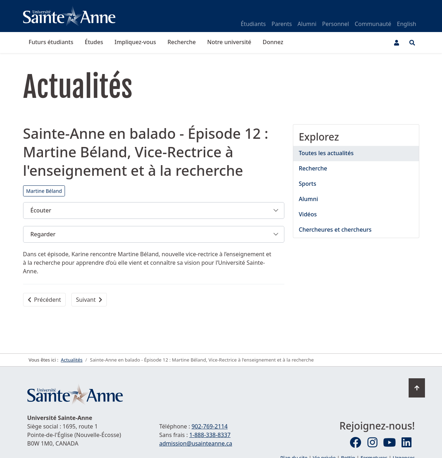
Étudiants (253, 24)
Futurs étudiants (51, 42)
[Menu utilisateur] (396, 42)
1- (209, 435)
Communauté (373, 24)
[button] (153, 210)
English (406, 24)
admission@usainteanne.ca (195, 443)
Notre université (229, 42)
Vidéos (308, 214)
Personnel (335, 24)
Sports (307, 184)
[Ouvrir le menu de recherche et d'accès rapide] (412, 42)
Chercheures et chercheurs (335, 229)
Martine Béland (44, 191)
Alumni (307, 24)
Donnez (273, 42)
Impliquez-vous (135, 42)
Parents (282, 24)
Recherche (182, 42)
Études (94, 42)
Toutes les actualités (326, 153)
